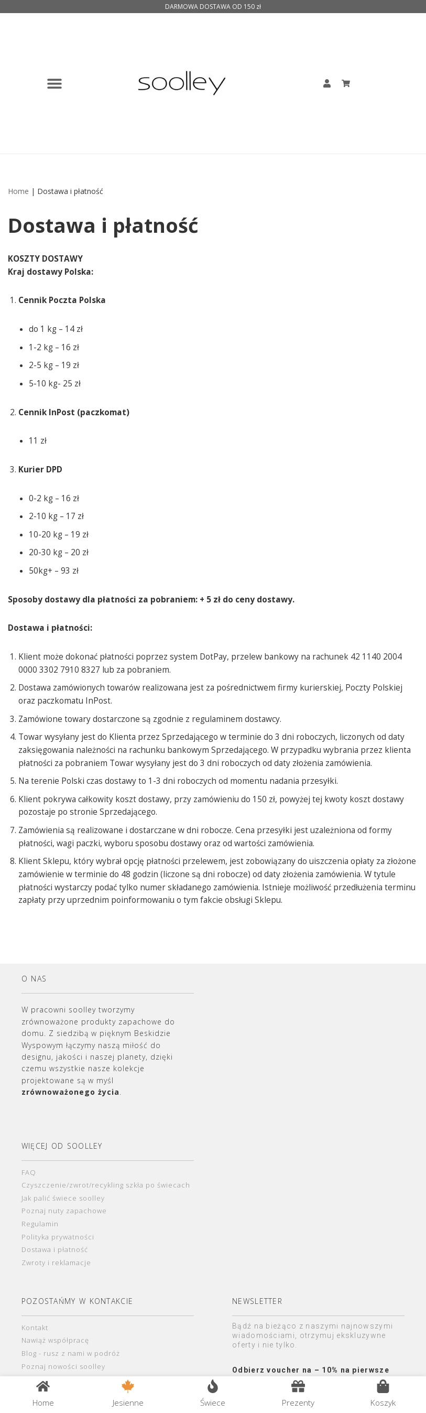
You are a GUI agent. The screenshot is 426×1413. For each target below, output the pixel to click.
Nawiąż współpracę (55, 1363)
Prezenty (297, 1401)
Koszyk (382, 1401)
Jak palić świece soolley (63, 1217)
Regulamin (40, 1244)
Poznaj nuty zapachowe (64, 1231)
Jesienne (128, 1401)
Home (18, 192)
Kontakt (34, 1350)
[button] (54, 83)
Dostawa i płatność (54, 1271)
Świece (213, 1401)
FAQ (29, 1190)
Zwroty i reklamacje (56, 1284)
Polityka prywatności (57, 1258)
